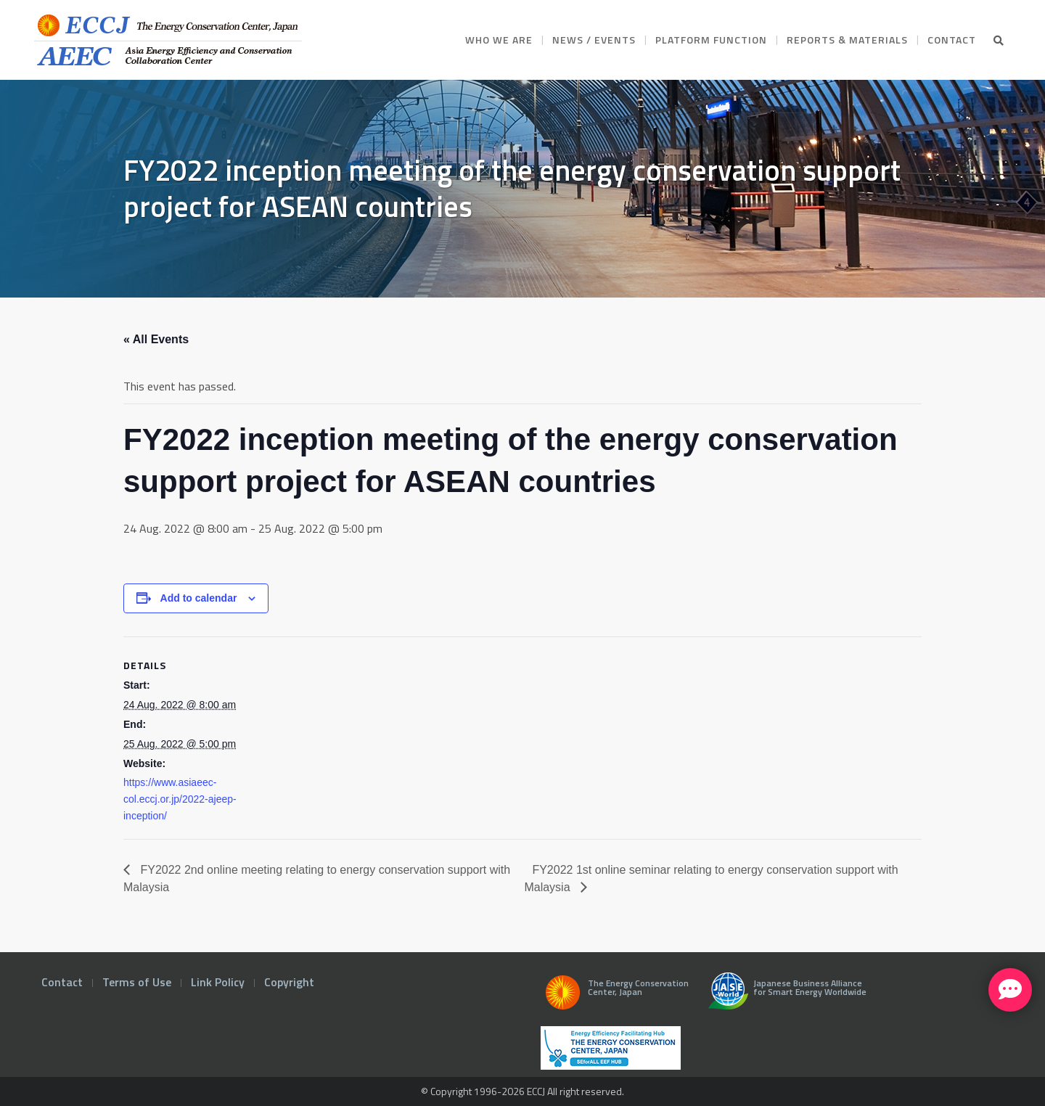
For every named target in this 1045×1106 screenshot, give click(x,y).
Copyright (289, 982)
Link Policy (218, 982)
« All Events (156, 339)
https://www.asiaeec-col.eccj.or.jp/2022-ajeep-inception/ (180, 799)
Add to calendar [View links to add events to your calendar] (198, 598)
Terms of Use (136, 982)
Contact (62, 982)
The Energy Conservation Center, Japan (615, 996)
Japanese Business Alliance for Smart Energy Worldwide (784, 996)
